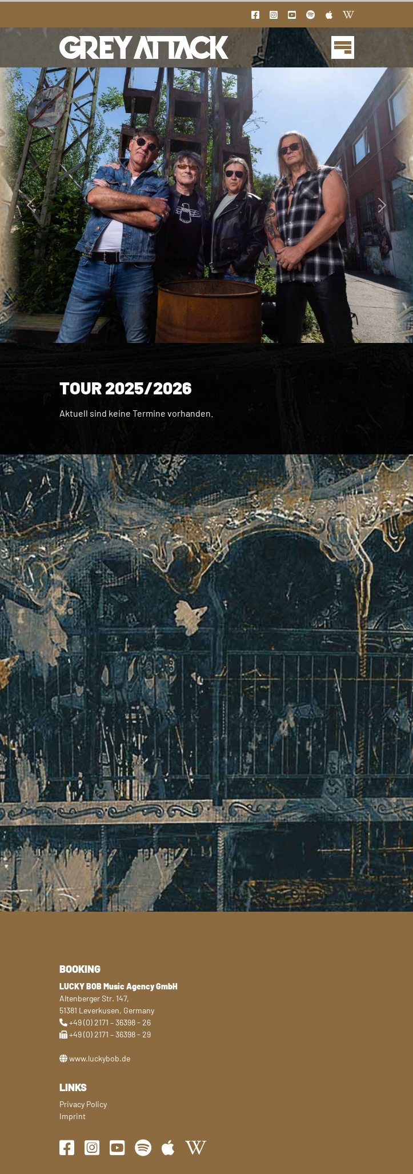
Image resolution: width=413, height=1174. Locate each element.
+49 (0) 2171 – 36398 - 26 (110, 1022)
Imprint (72, 1116)
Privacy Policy (83, 1104)
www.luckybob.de (99, 1058)
